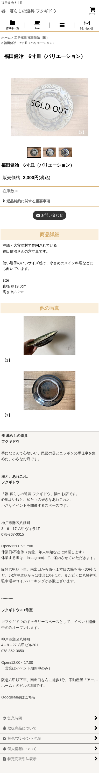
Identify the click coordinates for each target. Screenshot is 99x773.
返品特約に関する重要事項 (26, 201)
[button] (62, 25)
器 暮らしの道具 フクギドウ (28, 11)
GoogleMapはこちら (18, 697)
